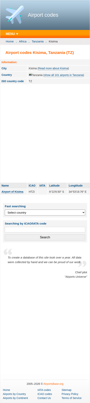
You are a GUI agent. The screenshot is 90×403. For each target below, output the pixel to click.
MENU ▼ (12, 34)
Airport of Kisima (12, 191)
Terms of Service (72, 398)
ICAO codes (45, 394)
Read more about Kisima (53, 68)
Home (10, 41)
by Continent (15, 398)
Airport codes (43, 15)
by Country (14, 394)
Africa (22, 41)
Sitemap (66, 389)
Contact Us (44, 398)
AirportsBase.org (53, 383)
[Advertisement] (45, 133)
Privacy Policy (70, 394)
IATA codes (44, 389)
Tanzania (38, 41)
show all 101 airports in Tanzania (63, 75)
